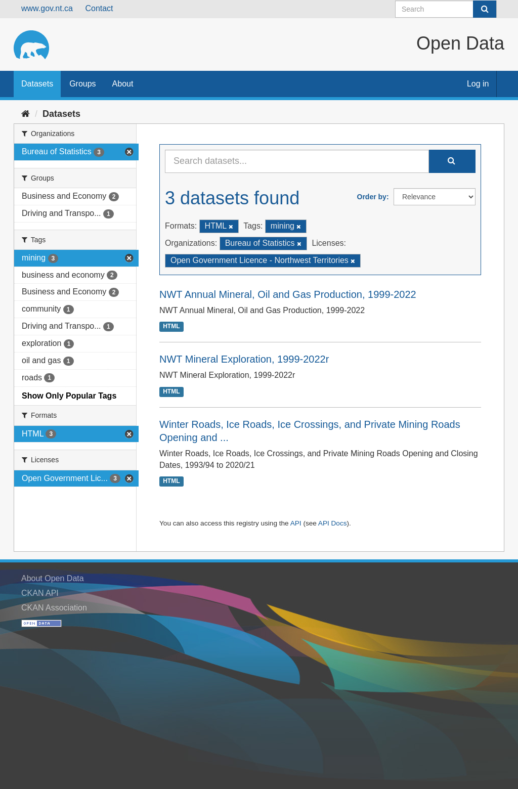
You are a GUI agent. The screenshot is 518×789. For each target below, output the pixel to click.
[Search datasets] (446, 9)
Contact (99, 8)
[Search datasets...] (297, 161)
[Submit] (484, 9)
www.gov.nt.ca (47, 8)
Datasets (37, 83)
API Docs (332, 523)
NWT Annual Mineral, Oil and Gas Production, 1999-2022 (287, 294)
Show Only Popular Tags (69, 395)
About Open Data (52, 578)
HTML (171, 326)
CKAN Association (54, 607)
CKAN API (40, 593)
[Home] (25, 114)
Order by (371, 197)
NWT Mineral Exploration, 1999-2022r (244, 359)
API (295, 523)
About (123, 83)
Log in (478, 83)
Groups (82, 83)
